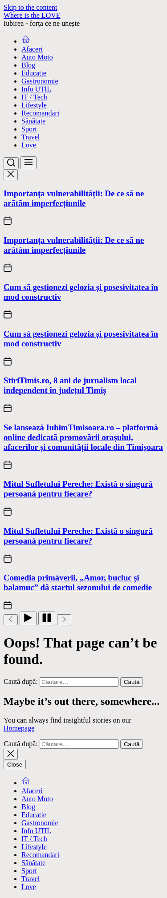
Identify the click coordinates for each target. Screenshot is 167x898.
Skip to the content (30, 7)
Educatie (33, 73)
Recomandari (40, 113)
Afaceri (32, 49)
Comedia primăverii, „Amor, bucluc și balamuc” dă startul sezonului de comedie (78, 582)
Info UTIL (36, 89)
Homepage (19, 728)
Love (28, 145)
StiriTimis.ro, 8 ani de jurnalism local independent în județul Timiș (70, 385)
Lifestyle (34, 105)
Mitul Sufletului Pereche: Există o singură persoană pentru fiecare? (78, 488)
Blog (28, 65)
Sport (29, 129)
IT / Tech (34, 97)
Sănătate (33, 121)
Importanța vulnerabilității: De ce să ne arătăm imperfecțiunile (74, 198)
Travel (30, 137)
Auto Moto (37, 57)
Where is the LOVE (32, 15)
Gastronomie (39, 81)
